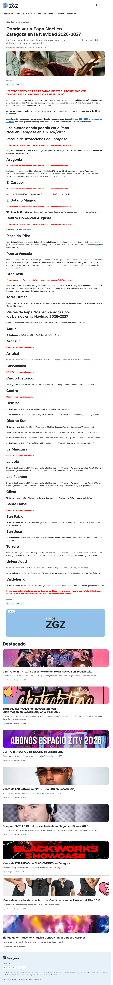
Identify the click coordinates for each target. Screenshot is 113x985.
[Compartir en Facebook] (8, 84)
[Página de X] (9, 967)
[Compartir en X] (12, 84)
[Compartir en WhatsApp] (17, 84)
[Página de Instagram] (14, 967)
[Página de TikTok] (19, 967)
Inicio (98, 5)
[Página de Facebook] (4, 967)
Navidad (10, 22)
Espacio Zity (8, 14)
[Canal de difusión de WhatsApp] (24, 967)
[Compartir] (22, 84)
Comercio (59, 14)
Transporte (71, 14)
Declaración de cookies (25, 979)
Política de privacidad (9, 979)
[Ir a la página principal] (10, 5)
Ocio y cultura (22, 14)
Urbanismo (48, 14)
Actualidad (36, 14)
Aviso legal (37, 979)
